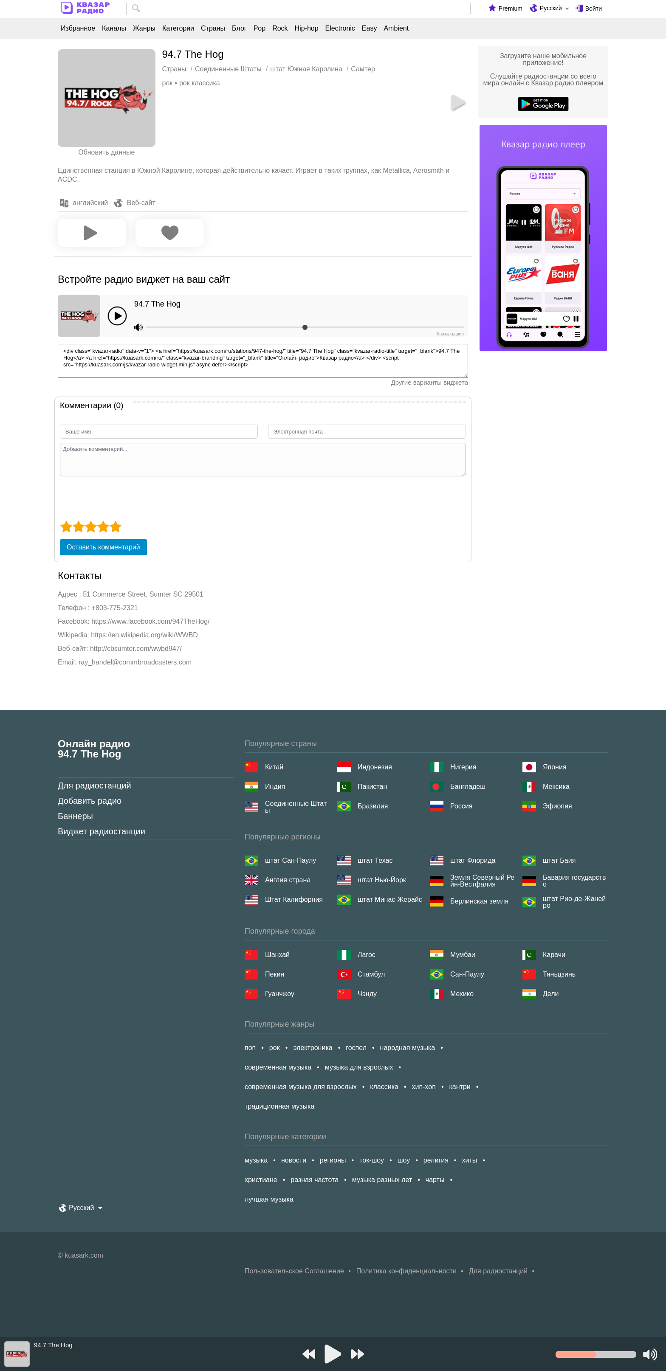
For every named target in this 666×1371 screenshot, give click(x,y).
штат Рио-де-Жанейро (574, 902)
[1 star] (66, 526)
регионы (333, 1160)
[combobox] (298, 8)
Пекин (274, 974)
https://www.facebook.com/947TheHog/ (150, 621)
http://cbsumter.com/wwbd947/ (136, 648)
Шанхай (277, 954)
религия (436, 1160)
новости (293, 1160)
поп (250, 1047)
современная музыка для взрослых (301, 1086)
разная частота (315, 1179)
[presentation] (124, 497)
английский (90, 202)
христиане (261, 1179)
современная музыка (278, 1067)
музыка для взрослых (359, 1067)
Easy (369, 28)
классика (384, 1086)
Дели (551, 993)
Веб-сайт (141, 202)
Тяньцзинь (559, 974)
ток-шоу (371, 1160)
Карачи (554, 954)
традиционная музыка (279, 1106)
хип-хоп (424, 1086)
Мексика (556, 786)
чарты (435, 1179)
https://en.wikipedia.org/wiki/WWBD (144, 635)
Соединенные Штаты (296, 807)
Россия (461, 806)
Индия (275, 786)
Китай (274, 767)
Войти (593, 8)
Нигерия (463, 767)
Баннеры (75, 816)
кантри (459, 1086)
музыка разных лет (382, 1179)
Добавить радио (89, 800)
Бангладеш (467, 786)
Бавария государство (574, 881)
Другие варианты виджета (429, 382)
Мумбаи (462, 954)
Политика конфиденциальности (406, 1271)
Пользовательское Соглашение (294, 1271)
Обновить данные (106, 152)
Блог (239, 28)
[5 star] (115, 526)
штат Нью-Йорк (382, 880)
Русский (551, 8)
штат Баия (559, 860)
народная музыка (407, 1047)
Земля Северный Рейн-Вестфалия (482, 881)
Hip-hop (307, 28)
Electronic (340, 28)
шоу (404, 1160)
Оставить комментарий (103, 547)
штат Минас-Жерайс (390, 899)
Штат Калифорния (294, 899)
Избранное (78, 28)
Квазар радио (450, 334)
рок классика (199, 83)
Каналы (114, 28)
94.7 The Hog (157, 304)
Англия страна (287, 880)
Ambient (396, 28)
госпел (356, 1047)
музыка (256, 1160)
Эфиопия (557, 806)
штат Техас (375, 860)
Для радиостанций (94, 785)
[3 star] (91, 526)
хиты (469, 1160)
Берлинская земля (479, 901)
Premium (510, 8)
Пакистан (372, 786)
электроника (312, 1047)
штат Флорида (472, 860)
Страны (213, 28)
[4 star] (103, 526)
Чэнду (367, 993)
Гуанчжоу (279, 993)
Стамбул (371, 974)
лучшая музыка (269, 1199)
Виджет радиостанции (101, 831)
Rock (280, 28)
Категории (178, 28)
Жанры (144, 28)
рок (167, 83)
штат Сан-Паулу (290, 860)
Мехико (462, 993)
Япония (555, 767)
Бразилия (373, 806)
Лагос (366, 954)
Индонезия (375, 767)
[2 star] (78, 526)
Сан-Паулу (467, 974)
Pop (259, 28)
